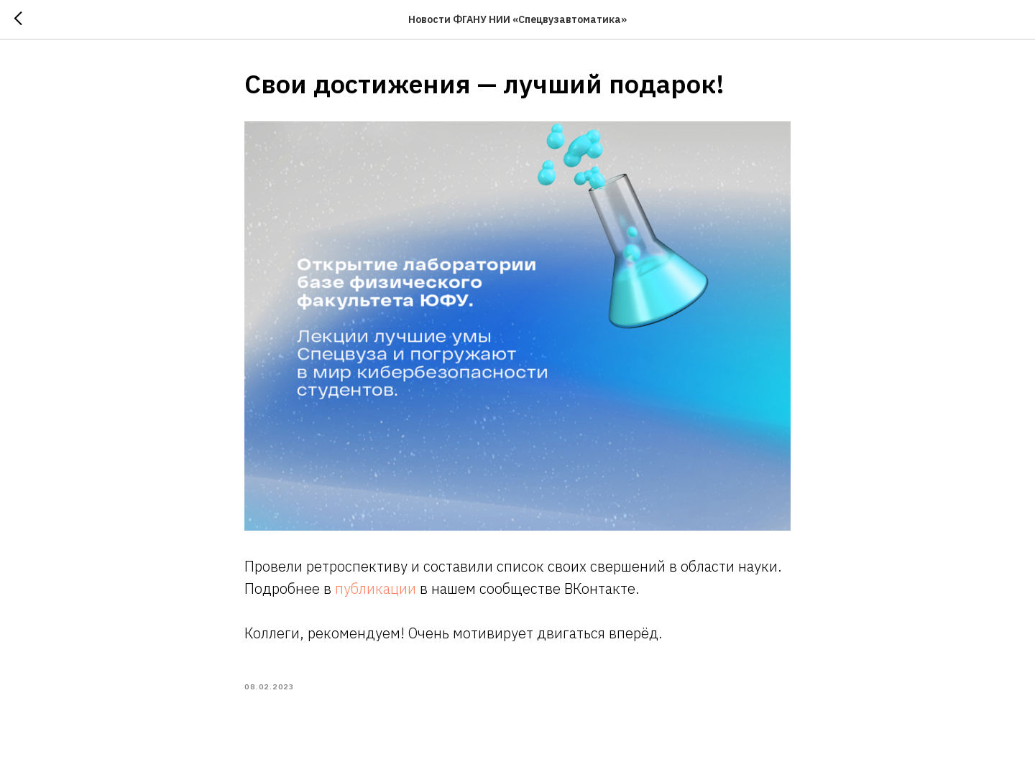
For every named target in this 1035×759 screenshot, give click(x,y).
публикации (377, 588)
